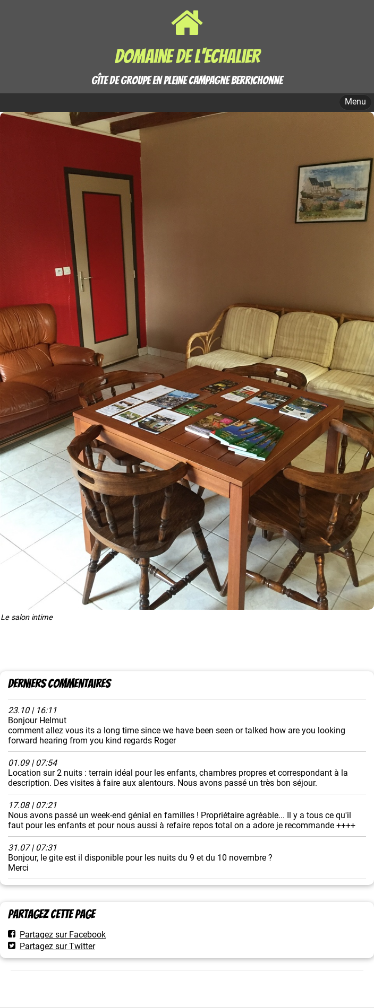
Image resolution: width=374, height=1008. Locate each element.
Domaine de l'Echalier (187, 56)
